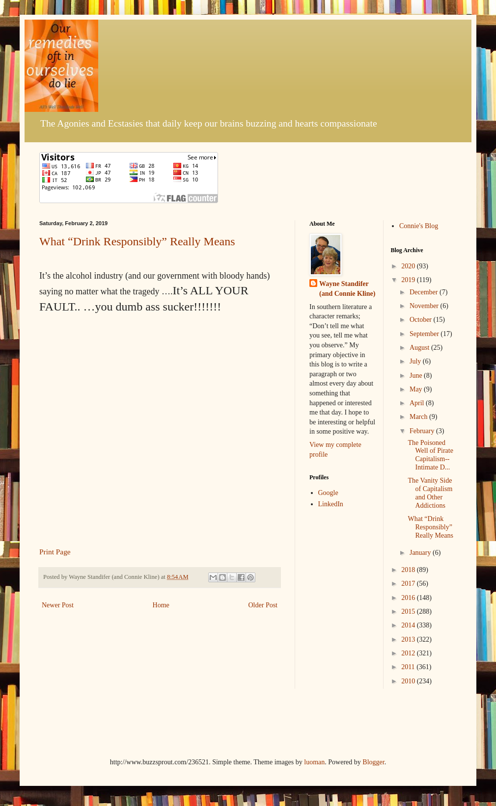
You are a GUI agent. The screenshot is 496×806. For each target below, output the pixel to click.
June (417, 375)
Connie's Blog (418, 226)
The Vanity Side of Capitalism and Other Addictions (430, 493)
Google (328, 492)
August (420, 347)
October (422, 319)
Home (161, 605)
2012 (409, 653)
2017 (409, 583)
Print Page (55, 551)
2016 (409, 597)
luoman (314, 762)
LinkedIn (330, 504)
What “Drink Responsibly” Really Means (137, 241)
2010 (409, 681)
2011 (408, 667)
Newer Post (58, 605)
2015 (409, 611)
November (425, 306)
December (425, 292)
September (425, 334)
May (417, 389)
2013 (409, 639)
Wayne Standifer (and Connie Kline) (347, 288)
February (423, 431)
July (416, 361)
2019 (409, 280)
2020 (409, 266)
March (419, 416)
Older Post (263, 605)
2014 (409, 625)
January (421, 552)
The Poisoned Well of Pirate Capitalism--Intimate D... (430, 455)
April (418, 403)
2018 (409, 569)
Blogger (373, 762)
